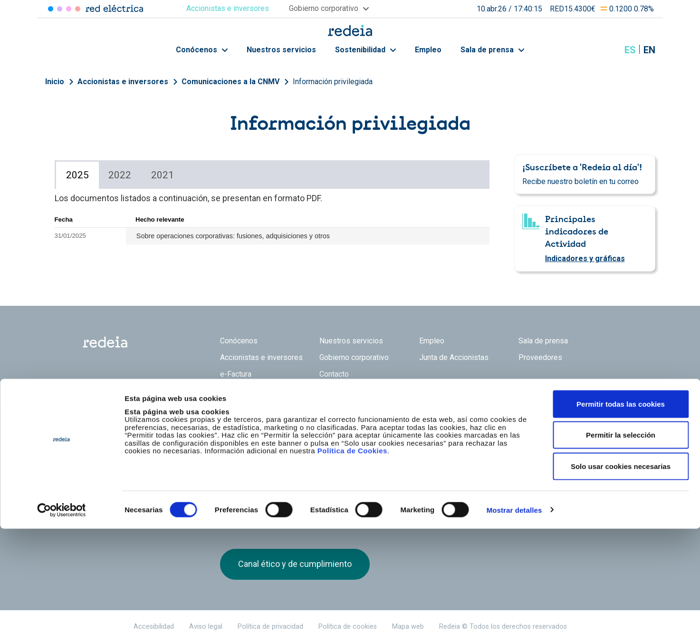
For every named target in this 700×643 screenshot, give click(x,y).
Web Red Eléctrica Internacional (370, 425)
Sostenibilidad (365, 49)
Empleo (428, 49)
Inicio (54, 81)
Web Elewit (424, 425)
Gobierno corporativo (354, 357)
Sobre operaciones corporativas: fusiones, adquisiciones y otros (233, 236)
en (649, 50)
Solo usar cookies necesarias (621, 580)
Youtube (566, 430)
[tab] (77, 175)
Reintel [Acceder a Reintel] (68, 8)
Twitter (528, 430)
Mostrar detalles (514, 624)
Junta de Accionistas (454, 357)
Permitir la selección (620, 550)
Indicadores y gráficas (585, 258)
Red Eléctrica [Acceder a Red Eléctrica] (50, 8)
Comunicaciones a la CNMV (230, 81)
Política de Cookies (352, 565)
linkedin (547, 430)
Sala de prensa (492, 49)
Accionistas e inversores (122, 81)
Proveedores (540, 357)
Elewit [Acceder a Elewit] (77, 8)
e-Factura (235, 374)
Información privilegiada (333, 81)
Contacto (334, 374)
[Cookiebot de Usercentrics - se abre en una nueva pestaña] (61, 624)
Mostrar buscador (606, 50)
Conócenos (202, 49)
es (630, 50)
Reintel (316, 425)
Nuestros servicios (281, 49)
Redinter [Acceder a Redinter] (59, 8)
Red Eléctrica (251, 425)
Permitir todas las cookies (620, 518)
